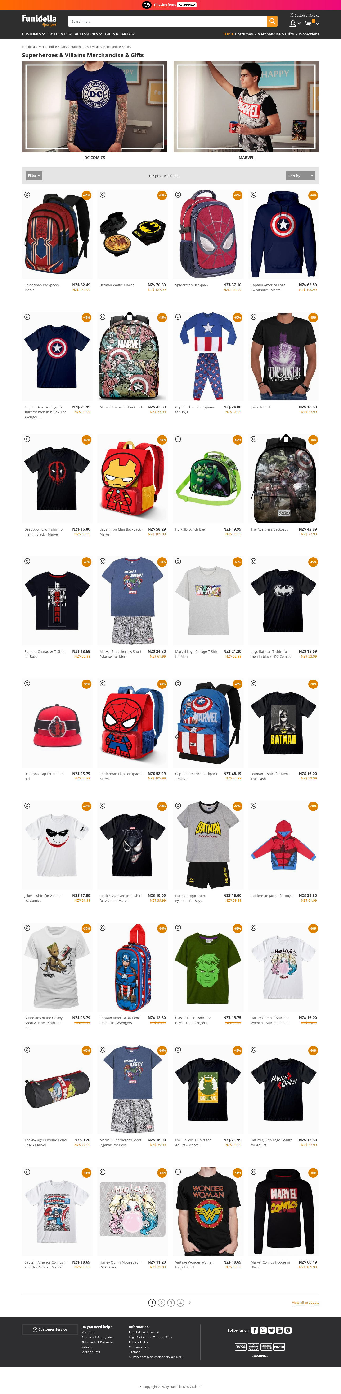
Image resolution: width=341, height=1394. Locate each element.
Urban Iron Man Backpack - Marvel (121, 532)
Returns (87, 1347)
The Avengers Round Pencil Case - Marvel (46, 1142)
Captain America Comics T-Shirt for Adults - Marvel (45, 1264)
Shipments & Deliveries (97, 1342)
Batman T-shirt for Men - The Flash (270, 776)
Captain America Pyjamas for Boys (195, 409)
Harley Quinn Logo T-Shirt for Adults (271, 1142)
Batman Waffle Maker (117, 285)
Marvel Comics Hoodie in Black (270, 1264)
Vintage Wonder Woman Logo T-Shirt (194, 1264)
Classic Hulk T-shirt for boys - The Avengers (193, 1020)
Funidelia (28, 46)
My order (87, 1332)
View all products (305, 1302)
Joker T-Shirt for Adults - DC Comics (43, 898)
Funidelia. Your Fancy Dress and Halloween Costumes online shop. (39, 21)
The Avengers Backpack (269, 529)
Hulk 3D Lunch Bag (190, 529)
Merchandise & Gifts (53, 46)
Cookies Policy (139, 1347)
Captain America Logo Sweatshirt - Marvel (268, 287)
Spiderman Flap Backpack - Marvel (121, 776)
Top (226, 33)
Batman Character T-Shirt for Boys (44, 654)
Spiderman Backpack (191, 285)
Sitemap (134, 1352)
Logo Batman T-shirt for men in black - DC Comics (271, 654)
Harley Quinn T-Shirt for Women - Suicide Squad (270, 1020)
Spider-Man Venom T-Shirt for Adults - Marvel (121, 898)
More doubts (90, 1352)
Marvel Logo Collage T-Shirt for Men (197, 654)
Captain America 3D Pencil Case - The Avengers (121, 1020)
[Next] (190, 1303)
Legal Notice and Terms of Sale (150, 1337)
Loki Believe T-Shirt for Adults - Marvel (193, 1142)
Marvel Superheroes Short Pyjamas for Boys (120, 1142)
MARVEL (246, 157)
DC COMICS (94, 157)
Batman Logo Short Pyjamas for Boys (190, 898)
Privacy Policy (138, 1342)
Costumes (31, 33)
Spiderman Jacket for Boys (271, 895)
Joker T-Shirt (260, 407)
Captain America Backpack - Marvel (196, 776)
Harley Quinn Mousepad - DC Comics (120, 1264)
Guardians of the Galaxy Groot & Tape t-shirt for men (43, 1023)
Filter (32, 175)
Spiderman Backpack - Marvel (42, 287)
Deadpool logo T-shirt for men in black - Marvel (44, 532)
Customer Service (50, 1329)
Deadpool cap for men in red (44, 776)
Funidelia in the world (144, 1332)
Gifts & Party (117, 33)
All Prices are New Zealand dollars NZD (155, 1357)
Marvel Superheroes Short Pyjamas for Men (120, 654)
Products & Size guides (97, 1337)
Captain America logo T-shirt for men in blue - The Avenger (45, 412)
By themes (57, 33)
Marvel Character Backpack (121, 407)
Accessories (86, 33)
